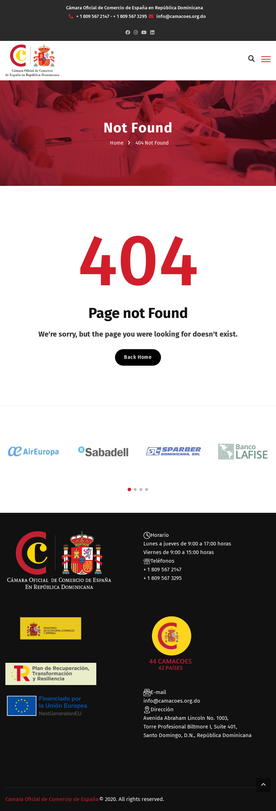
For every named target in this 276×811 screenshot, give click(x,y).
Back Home (138, 357)
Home (117, 143)
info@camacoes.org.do (171, 701)
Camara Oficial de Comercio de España (51, 799)
